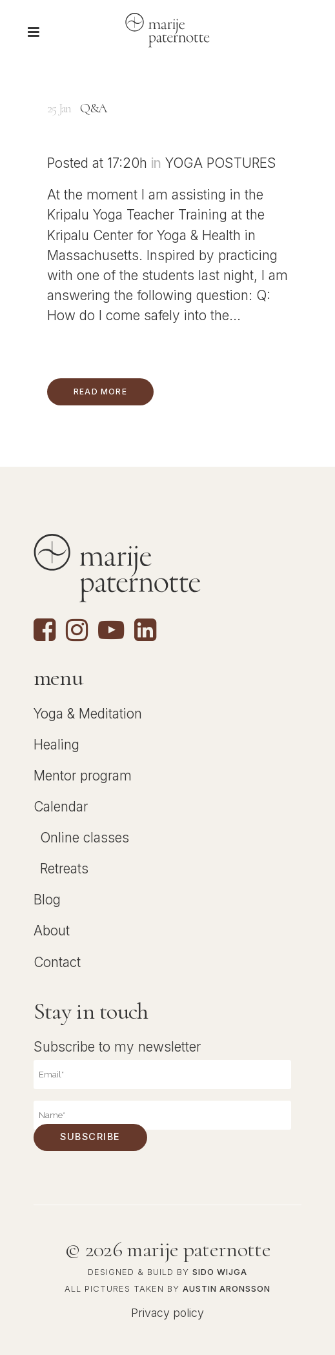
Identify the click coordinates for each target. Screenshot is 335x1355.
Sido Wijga (219, 1272)
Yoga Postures (220, 163)
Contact (57, 961)
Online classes (84, 838)
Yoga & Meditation (88, 713)
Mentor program (83, 776)
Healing (56, 745)
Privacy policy (167, 1312)
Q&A (93, 108)
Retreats (64, 869)
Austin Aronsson (226, 1288)
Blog (47, 899)
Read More (100, 391)
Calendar (61, 807)
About (52, 930)
